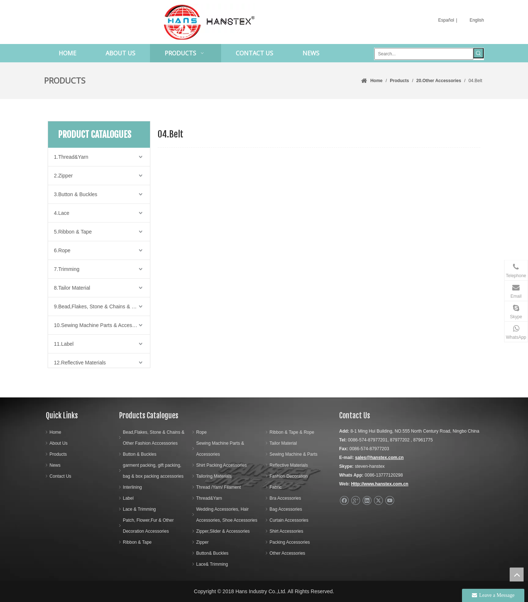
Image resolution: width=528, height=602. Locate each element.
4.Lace (61, 213)
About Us (58, 443)
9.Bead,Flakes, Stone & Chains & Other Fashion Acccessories (102, 306)
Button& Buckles (212, 553)
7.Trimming (67, 269)
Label (128, 498)
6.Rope (62, 250)
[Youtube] (389, 500)
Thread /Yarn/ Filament (218, 487)
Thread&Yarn (209, 498)
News (55, 465)
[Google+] (355, 500)
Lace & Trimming (139, 509)
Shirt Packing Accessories (221, 465)
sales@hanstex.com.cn (379, 457)
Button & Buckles (139, 454)
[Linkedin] (366, 500)
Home (55, 432)
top (517, 574)
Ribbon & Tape (137, 542)
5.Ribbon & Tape (73, 232)
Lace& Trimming (212, 564)
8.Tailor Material (72, 288)
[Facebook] (344, 500)
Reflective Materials (289, 465)
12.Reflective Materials (80, 363)
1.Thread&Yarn (71, 157)
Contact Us (60, 476)
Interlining (132, 487)
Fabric (276, 487)
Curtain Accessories (289, 520)
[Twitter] (378, 500)
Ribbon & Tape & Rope (292, 432)
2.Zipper (63, 176)
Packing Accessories (290, 542)
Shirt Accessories (286, 531)
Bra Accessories (285, 498)
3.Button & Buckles (75, 194)
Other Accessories (287, 553)
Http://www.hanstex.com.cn (379, 484)
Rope (201, 432)
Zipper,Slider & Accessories (223, 531)
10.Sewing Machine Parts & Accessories (100, 325)
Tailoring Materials (214, 476)
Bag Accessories (286, 509)
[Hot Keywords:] (478, 53)
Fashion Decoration (289, 476)
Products (58, 454)
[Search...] (423, 54)
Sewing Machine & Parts (294, 454)
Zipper (202, 542)
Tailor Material (283, 443)
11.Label (64, 344)
